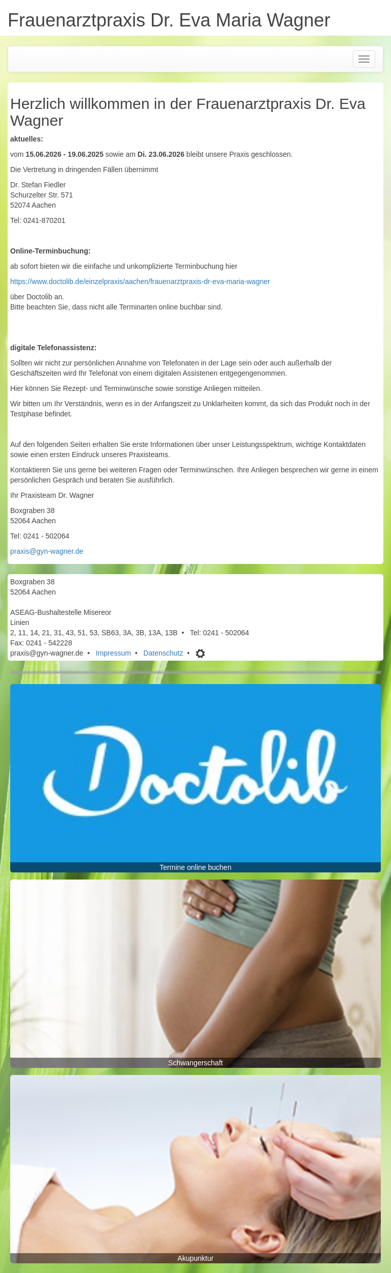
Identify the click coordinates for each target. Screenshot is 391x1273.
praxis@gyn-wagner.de (46, 551)
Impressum (113, 653)
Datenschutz (163, 653)
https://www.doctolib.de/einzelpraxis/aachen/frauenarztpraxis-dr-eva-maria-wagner (140, 281)
